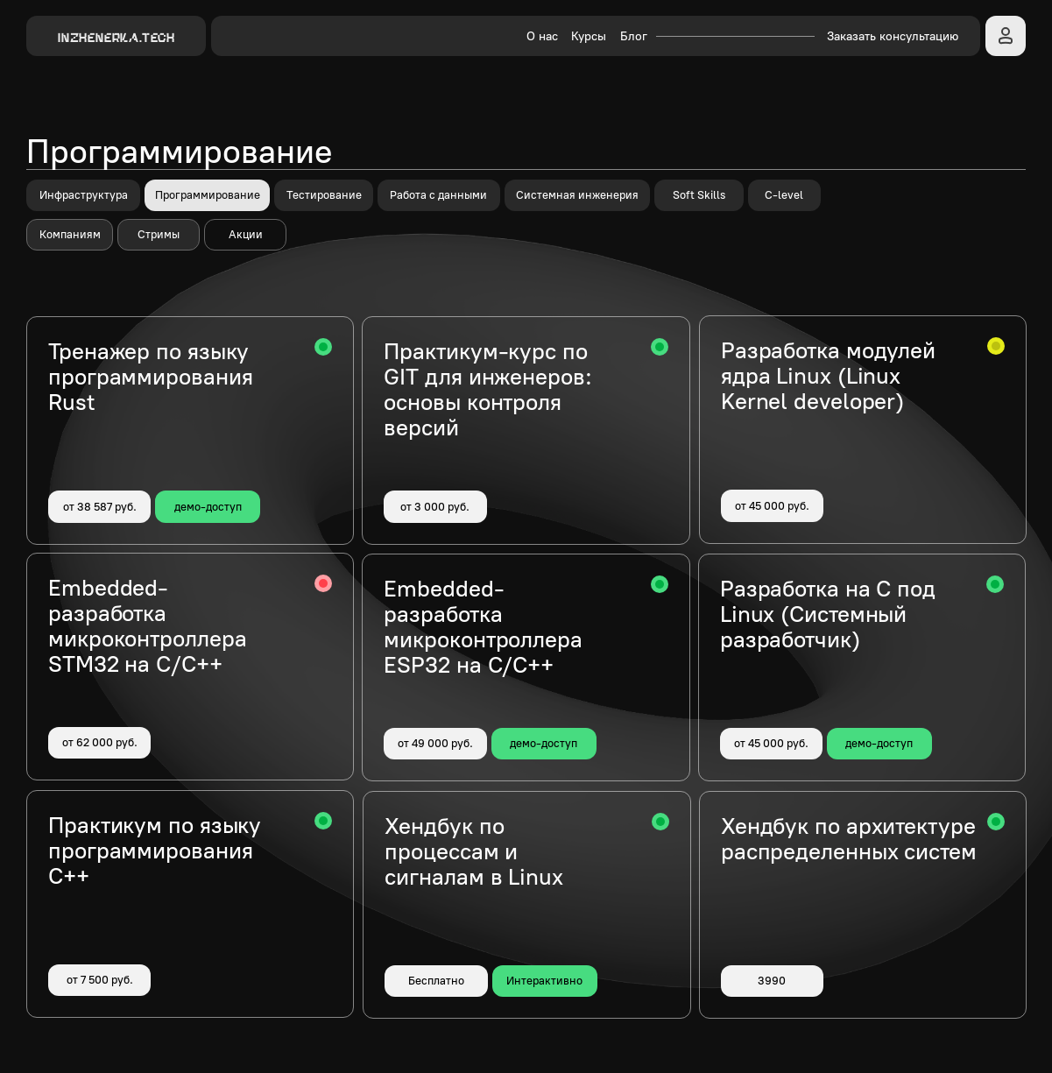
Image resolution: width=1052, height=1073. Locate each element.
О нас (542, 36)
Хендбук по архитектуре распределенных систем (849, 838)
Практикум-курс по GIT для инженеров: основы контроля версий (487, 389)
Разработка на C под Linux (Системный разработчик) (828, 614)
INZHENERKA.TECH (116, 37)
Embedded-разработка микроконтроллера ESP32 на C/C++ (483, 627)
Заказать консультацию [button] (892, 36)
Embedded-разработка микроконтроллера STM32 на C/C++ (147, 626)
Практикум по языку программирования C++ (154, 850)
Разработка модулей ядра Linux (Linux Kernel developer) (828, 375)
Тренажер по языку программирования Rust (150, 376)
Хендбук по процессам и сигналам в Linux (473, 851)
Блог (633, 36)
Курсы (588, 36)
